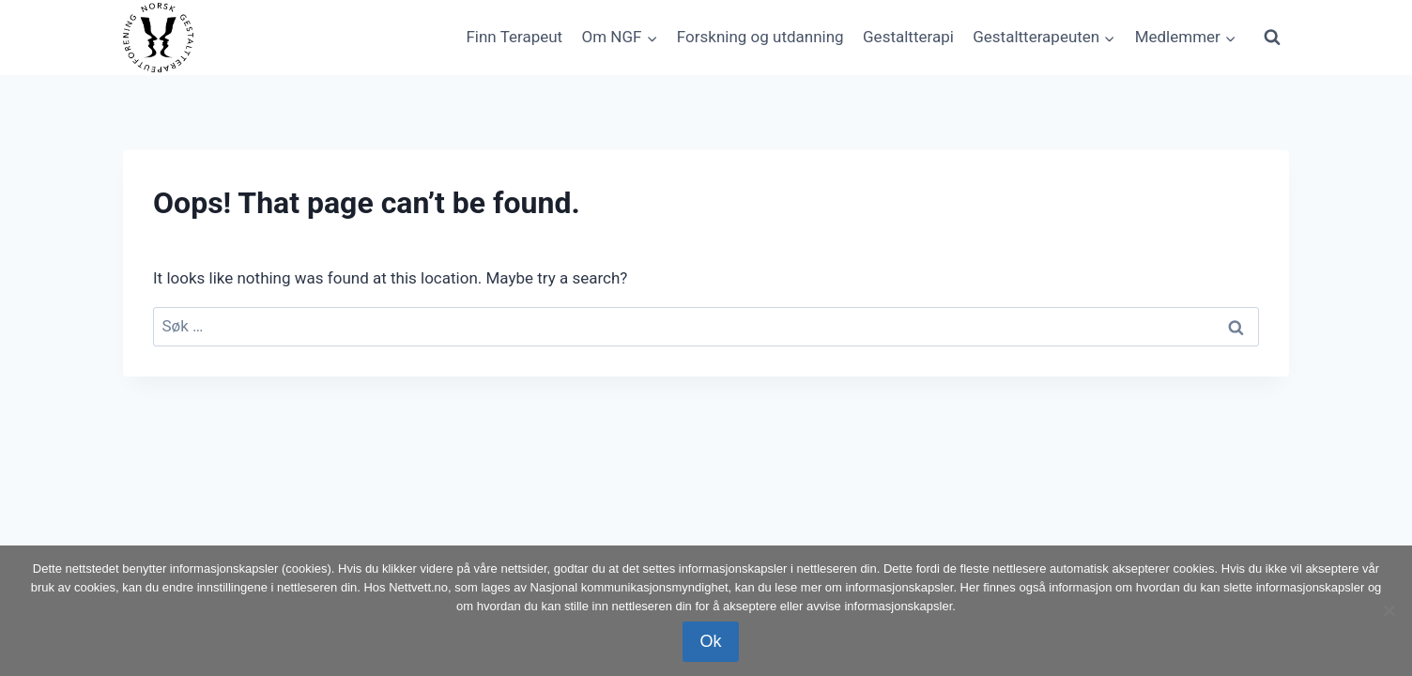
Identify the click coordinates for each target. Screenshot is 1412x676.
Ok (710, 641)
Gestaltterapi (908, 36)
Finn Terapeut (514, 36)
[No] (1388, 610)
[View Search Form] (1272, 37)
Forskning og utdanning (760, 36)
